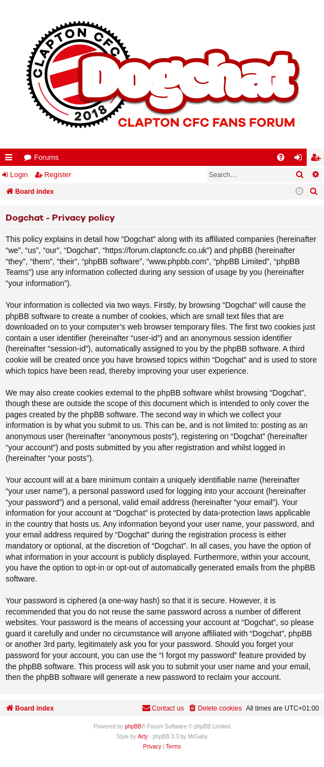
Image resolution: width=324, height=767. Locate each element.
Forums (46, 157)
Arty (143, 736)
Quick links (10, 159)
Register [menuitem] (318, 159)
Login (19, 174)
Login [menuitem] (300, 159)
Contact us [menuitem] (163, 708)
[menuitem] (280, 157)
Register (57, 174)
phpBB (133, 726)
